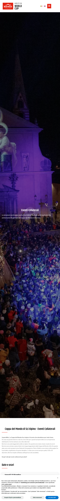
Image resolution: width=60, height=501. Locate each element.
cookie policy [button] (8, 484)
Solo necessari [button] (37, 497)
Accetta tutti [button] (52, 497)
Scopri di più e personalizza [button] (12, 497)
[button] (57, 477)
